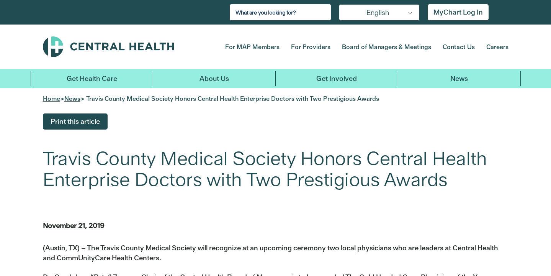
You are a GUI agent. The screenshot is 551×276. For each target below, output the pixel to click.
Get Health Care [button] (92, 78)
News (459, 78)
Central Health (122, 46)
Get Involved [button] (336, 78)
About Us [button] (214, 78)
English (377, 12)
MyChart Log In (458, 12)
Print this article (75, 121)
